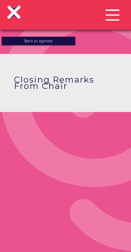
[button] (112, 14)
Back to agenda (38, 40)
